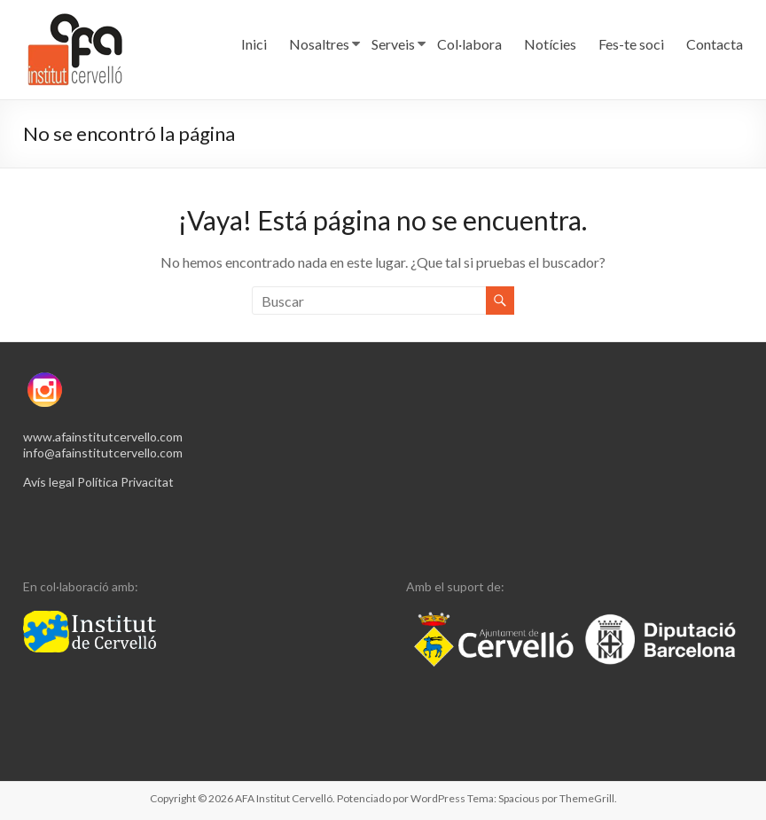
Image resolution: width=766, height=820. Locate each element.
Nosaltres (319, 43)
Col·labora (469, 43)
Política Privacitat (125, 481)
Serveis (393, 43)
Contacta (714, 43)
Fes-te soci (631, 43)
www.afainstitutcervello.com (103, 436)
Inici (254, 43)
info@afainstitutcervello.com (103, 452)
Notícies (550, 43)
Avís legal (48, 481)
